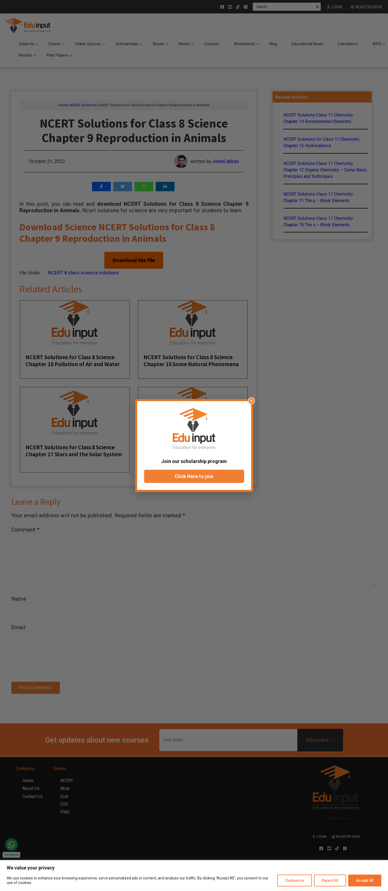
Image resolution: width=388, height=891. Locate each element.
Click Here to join (194, 476)
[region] (194, 875)
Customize (294, 880)
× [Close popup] (251, 401)
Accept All (364, 880)
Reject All (330, 880)
